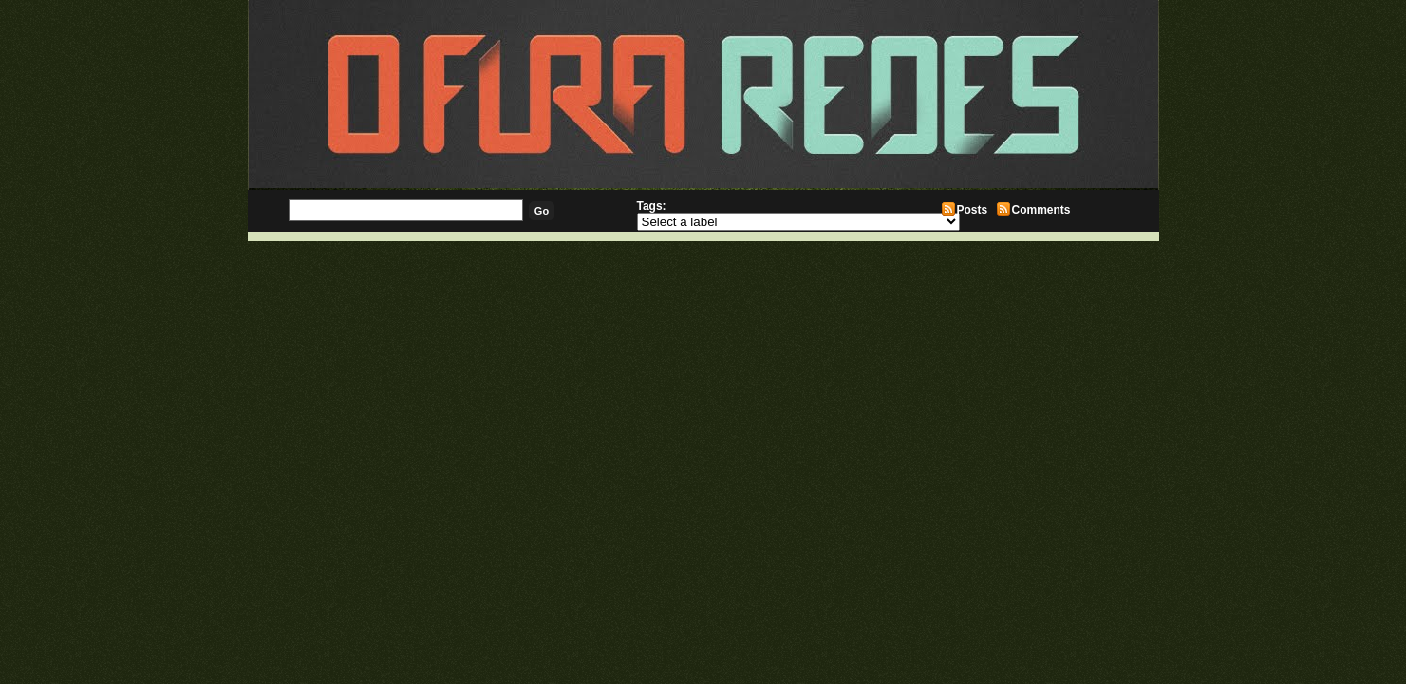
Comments (1041, 210)
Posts (972, 210)
